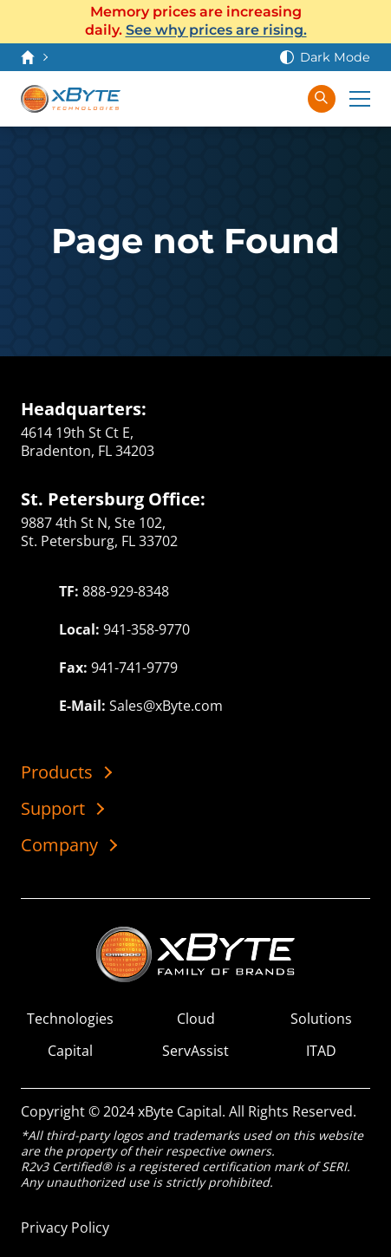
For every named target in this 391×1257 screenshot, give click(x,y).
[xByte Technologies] (71, 99)
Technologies (70, 1019)
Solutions (321, 1019)
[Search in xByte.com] (322, 99)
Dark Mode (335, 57)
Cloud (196, 1019)
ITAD (321, 1051)
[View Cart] (248, 98)
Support (53, 809)
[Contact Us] (214, 98)
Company (59, 845)
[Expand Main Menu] (359, 98)
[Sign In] (283, 98)
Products (57, 772)
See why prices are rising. (216, 30)
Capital (70, 1051)
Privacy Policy (65, 1227)
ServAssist (195, 1051)
